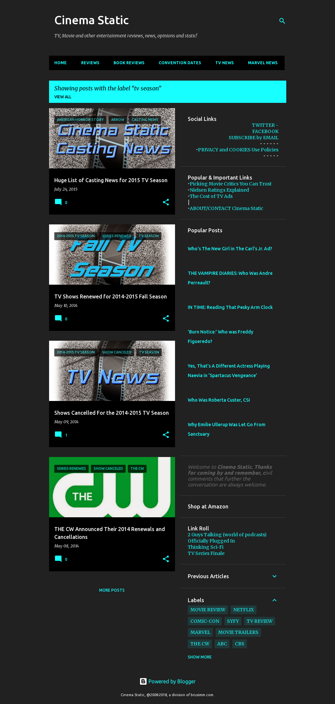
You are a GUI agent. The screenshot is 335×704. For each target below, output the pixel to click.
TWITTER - (265, 125)
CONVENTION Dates (180, 63)
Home (60, 63)
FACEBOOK (265, 131)
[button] (166, 202)
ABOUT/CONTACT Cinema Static (226, 208)
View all (62, 97)
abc (222, 644)
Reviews (90, 63)
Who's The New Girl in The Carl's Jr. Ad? (230, 248)
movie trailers (238, 632)
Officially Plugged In (211, 541)
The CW (199, 644)
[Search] (282, 21)
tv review (260, 621)
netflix (243, 610)
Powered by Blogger (167, 681)
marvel (200, 632)
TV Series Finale (206, 553)
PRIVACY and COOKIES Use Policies (238, 150)
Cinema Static (91, 20)
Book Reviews (129, 63)
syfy (233, 621)
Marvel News (262, 63)
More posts (112, 590)
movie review (207, 610)
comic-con (204, 621)
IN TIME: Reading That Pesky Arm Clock (230, 307)
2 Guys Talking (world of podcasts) (227, 535)
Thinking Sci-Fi (205, 547)
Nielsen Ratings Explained (219, 190)
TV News (224, 63)
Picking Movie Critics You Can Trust (231, 184)
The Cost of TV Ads (211, 196)
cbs (239, 644)
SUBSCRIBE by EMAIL (253, 138)
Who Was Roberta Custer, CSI (219, 400)
